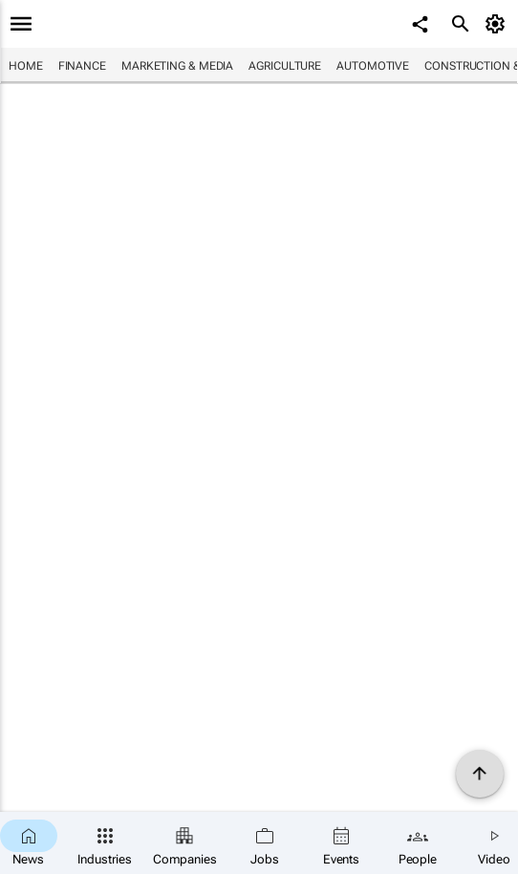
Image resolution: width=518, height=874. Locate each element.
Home (26, 66)
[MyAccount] (498, 24)
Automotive (372, 66)
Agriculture (284, 66)
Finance (82, 66)
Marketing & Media (177, 66)
